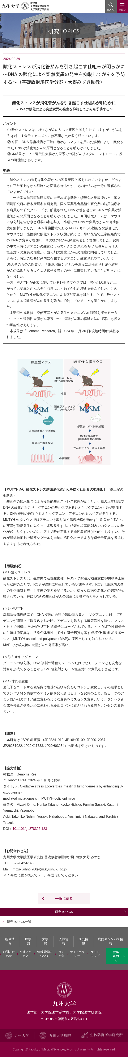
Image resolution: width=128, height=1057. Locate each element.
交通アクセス (25, 954)
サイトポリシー (77, 954)
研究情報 (83, 941)
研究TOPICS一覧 (19, 921)
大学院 (45, 941)
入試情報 (63, 941)
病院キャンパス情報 (110, 941)
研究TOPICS (64, 912)
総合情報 (10, 941)
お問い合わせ (9, 954)
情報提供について (44, 954)
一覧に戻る (64, 898)
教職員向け (116, 956)
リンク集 (61, 954)
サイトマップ (95, 954)
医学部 (28, 941)
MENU (122, 8)
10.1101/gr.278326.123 (30, 829)
